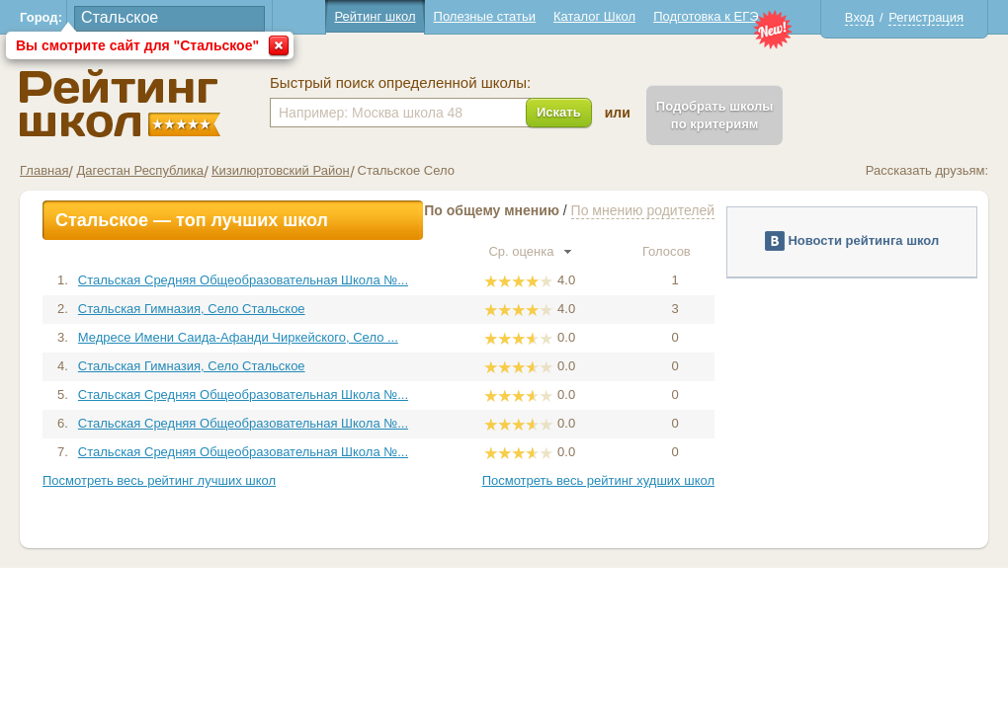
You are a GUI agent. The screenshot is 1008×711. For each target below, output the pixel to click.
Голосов (675, 251)
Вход (859, 17)
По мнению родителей (642, 210)
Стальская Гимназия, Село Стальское (191, 308)
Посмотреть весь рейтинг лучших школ (159, 480)
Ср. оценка (529, 251)
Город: (41, 17)
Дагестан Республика (139, 170)
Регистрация (926, 17)
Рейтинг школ (374, 16)
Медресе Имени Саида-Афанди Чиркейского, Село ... (238, 337)
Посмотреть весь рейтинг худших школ (598, 480)
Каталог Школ (594, 16)
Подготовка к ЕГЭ (705, 16)
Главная (44, 170)
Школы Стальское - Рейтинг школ (120, 103)
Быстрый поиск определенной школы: (400, 83)
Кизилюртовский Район (280, 170)
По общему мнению (491, 210)
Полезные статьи (485, 16)
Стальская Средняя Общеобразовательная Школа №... (243, 280)
